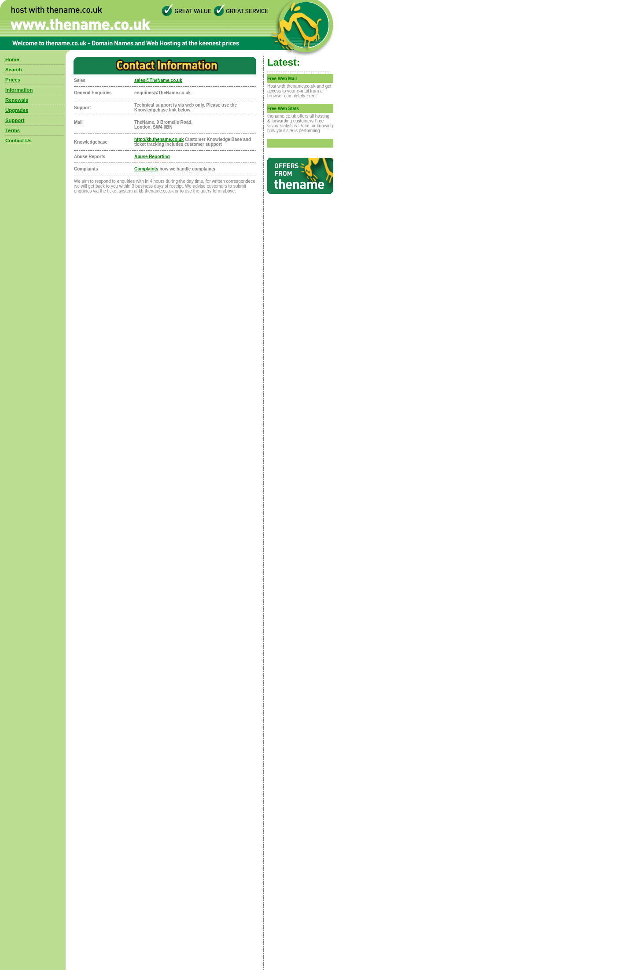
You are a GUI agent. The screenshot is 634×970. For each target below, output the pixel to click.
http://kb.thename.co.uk (159, 139)
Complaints (146, 169)
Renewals (16, 100)
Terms (12, 130)
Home (12, 59)
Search (13, 69)
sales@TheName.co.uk (158, 80)
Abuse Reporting (152, 156)
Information (19, 90)
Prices (12, 79)
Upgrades (16, 110)
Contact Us (18, 140)
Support (14, 120)
